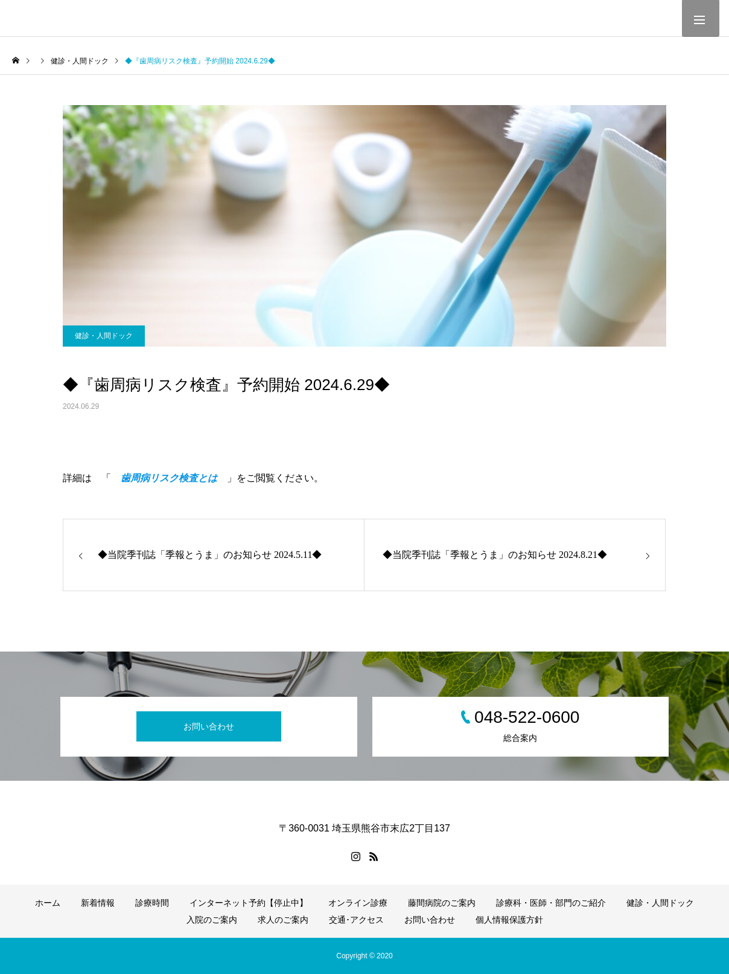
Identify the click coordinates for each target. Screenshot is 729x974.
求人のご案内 (283, 919)
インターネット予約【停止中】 (248, 903)
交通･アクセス (356, 919)
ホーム (47, 903)
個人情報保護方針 (509, 919)
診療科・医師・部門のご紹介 (551, 903)
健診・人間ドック (104, 336)
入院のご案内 (211, 919)
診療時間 (152, 903)
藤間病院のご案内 (442, 903)
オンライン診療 (357, 903)
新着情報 (98, 903)
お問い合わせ (208, 726)
